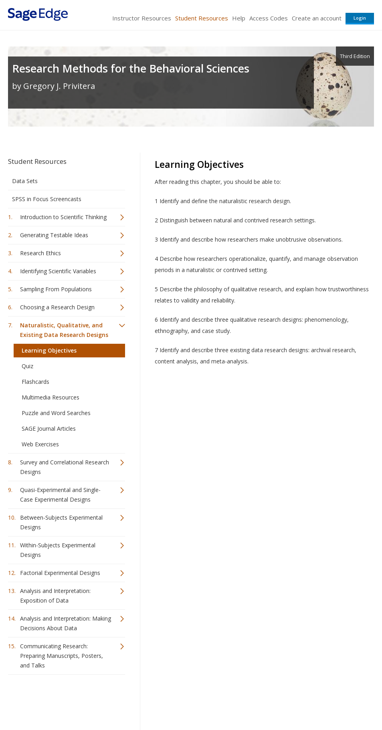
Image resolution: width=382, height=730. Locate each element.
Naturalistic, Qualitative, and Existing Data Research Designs (64, 330)
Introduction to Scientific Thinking (63, 217)
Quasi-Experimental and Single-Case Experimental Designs (60, 494)
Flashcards (35, 381)
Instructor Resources (141, 18)
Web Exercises (40, 444)
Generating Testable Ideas (54, 235)
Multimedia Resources (50, 397)
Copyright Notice (276, 700)
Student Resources (201, 18)
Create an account (317, 18)
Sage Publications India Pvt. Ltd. (124, 700)
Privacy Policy (321, 700)
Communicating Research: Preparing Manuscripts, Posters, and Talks (61, 655)
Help (238, 18)
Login (360, 18)
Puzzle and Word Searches (56, 413)
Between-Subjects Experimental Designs (61, 522)
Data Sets (25, 181)
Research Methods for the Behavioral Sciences (130, 68)
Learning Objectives (49, 350)
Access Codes (268, 18)
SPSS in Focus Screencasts (46, 199)
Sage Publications (54, 700)
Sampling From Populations (56, 289)
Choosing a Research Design (57, 307)
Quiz (27, 366)
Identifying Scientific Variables (58, 271)
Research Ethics (40, 253)
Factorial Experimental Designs (60, 573)
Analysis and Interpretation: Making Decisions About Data (65, 623)
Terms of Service (227, 700)
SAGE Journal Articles (49, 428)
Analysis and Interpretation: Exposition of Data (55, 595)
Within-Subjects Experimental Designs (57, 550)
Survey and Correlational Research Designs (64, 467)
